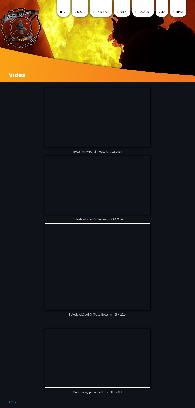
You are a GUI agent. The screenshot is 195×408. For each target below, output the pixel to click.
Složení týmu (101, 12)
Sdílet (12, 402)
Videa (162, 12)
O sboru (80, 12)
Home (63, 12)
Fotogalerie (143, 12)
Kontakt (178, 12)
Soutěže (122, 12)
